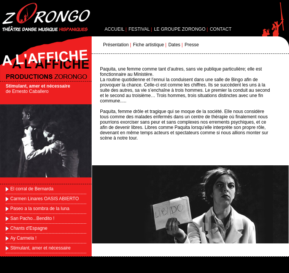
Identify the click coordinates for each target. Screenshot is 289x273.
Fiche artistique (148, 44)
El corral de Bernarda (31, 188)
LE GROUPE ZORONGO (179, 29)
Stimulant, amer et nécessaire (40, 248)
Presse (192, 44)
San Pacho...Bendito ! (32, 218)
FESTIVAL (139, 29)
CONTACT (221, 29)
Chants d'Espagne (29, 228)
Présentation (116, 44)
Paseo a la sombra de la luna (39, 208)
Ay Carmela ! (23, 238)
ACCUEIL (114, 29)
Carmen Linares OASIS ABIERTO (44, 198)
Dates (174, 44)
